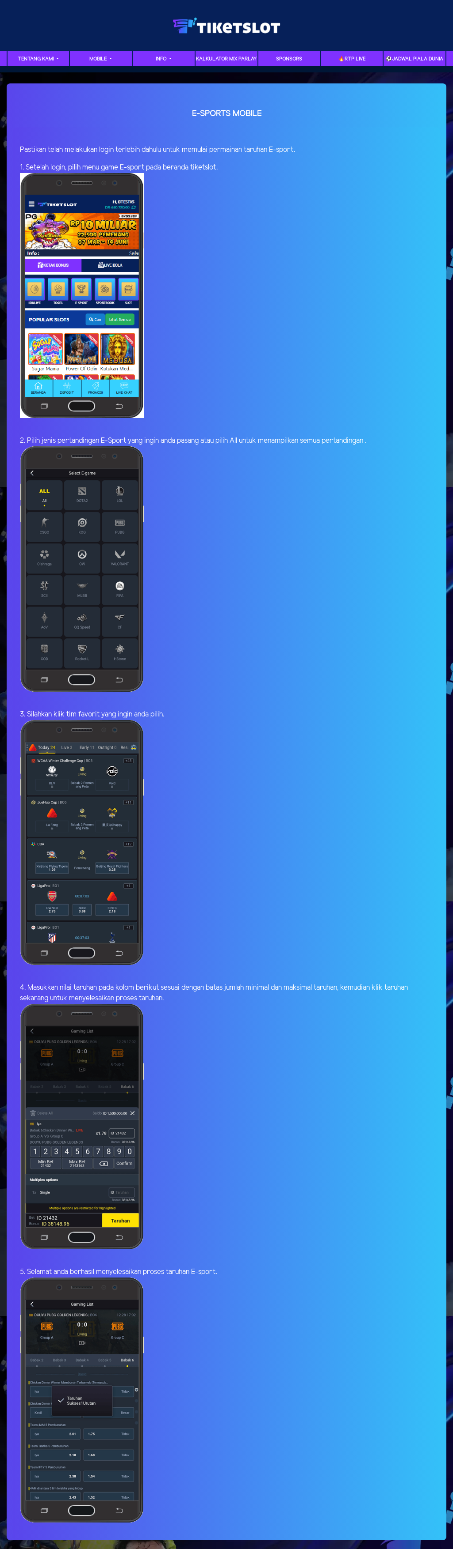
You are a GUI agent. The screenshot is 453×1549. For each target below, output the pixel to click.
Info (162, 59)
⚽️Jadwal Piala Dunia (414, 59)
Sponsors (289, 59)
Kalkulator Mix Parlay (226, 59)
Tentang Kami (36, 59)
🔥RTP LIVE (351, 59)
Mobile (98, 59)
